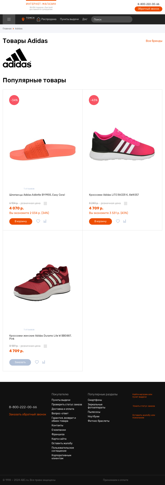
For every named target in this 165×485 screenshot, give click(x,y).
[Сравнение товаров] (139, 19)
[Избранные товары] (145, 19)
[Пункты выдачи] (26, 21)
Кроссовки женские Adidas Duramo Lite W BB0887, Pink (40, 337)
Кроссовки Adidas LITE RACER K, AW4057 (114, 194)
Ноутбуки (93, 416)
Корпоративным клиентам (61, 457)
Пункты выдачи (69, 19)
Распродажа (48, 19)
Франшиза (58, 434)
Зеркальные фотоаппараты (96, 406)
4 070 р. (16, 208)
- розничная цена (24, 203)
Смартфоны (95, 400)
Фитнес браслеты (98, 421)
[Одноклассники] (18, 431)
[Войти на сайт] (152, 19)
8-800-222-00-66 (148, 4)
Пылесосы (94, 412)
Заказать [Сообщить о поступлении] (20, 362)
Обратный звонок (148, 8)
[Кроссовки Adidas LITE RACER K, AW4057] (122, 141)
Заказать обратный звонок (27, 414)
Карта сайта (59, 438)
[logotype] (12, 7)
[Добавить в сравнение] (45, 221)
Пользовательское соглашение (63, 449)
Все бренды (154, 41)
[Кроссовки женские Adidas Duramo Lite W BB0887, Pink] (42, 282)
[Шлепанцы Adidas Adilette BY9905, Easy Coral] (42, 141)
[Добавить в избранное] (38, 221)
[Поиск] (111, 19)
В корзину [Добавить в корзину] (21, 221)
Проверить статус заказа (67, 404)
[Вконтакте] (12, 431)
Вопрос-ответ (60, 413)
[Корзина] (159, 19)
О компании (59, 429)
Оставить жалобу (62, 443)
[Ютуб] (25, 431)
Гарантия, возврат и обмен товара (64, 419)
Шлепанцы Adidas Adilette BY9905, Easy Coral (37, 194)
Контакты (57, 425)
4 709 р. (96, 208)
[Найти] (128, 19)
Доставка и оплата (63, 409)
